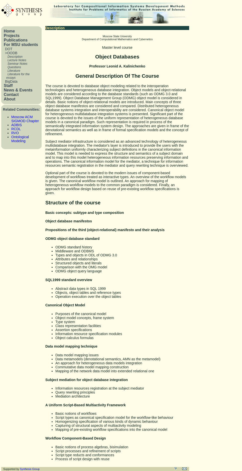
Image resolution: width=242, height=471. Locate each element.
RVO (15, 133)
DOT (9, 49)
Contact (11, 94)
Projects (12, 35)
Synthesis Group (30, 469)
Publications (16, 40)
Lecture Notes (17, 60)
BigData (11, 81)
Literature (14, 70)
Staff (8, 85)
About (9, 99)
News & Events (18, 90)
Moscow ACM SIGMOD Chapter (25, 119)
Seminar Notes (17, 63)
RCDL (16, 129)
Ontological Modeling (20, 139)
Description (15, 56)
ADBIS (16, 125)
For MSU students (21, 44)
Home (9, 31)
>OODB (11, 53)
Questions (14, 67)
